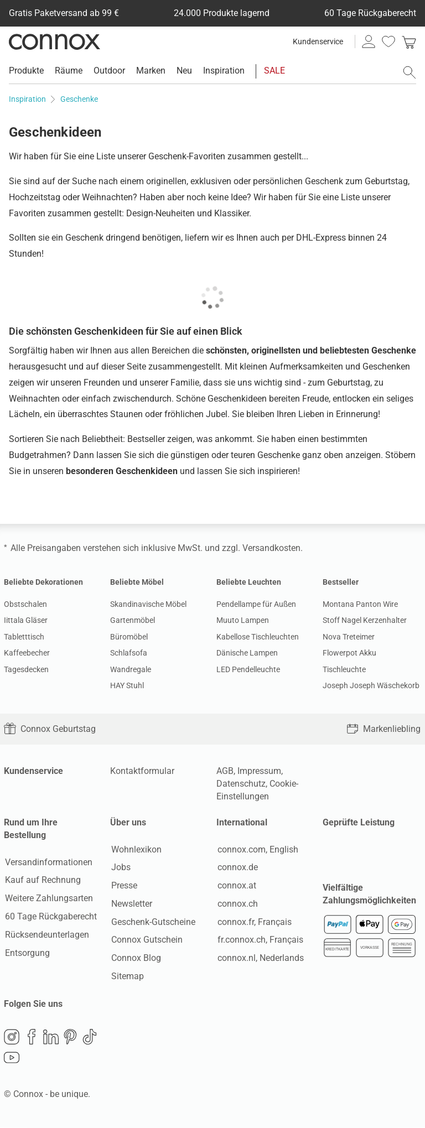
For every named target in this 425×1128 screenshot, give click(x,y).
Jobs (119, 867)
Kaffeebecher (27, 652)
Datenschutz (241, 783)
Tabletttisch (24, 636)
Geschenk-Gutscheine (152, 922)
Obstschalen (25, 604)
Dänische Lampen (247, 652)
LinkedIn (51, 1038)
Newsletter (130, 904)
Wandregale (130, 669)
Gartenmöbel (132, 620)
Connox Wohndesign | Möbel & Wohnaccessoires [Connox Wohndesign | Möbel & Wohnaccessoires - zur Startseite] (54, 41)
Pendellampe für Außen (256, 604)
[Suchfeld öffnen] (409, 72)
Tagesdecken (26, 669)
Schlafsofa (128, 652)
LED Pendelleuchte (248, 669)
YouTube (11, 1059)
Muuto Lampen (242, 620)
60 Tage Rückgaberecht (50, 917)
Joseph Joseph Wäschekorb (371, 685)
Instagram (11, 1038)
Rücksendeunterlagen (46, 935)
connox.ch (236, 904)
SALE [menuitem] (274, 70)
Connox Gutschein (146, 940)
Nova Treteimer (349, 636)
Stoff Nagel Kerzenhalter (365, 620)
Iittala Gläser (26, 620)
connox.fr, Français (253, 922)
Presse (123, 886)
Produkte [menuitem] (26, 70)
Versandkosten (271, 548)
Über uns (128, 822)
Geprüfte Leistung (359, 822)
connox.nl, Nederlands (259, 958)
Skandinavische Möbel (148, 604)
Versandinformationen (47, 862)
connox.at (235, 886)
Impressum (259, 771)
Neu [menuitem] (184, 70)
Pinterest (70, 1038)
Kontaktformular (142, 771)
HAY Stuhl (127, 685)
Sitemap (126, 976)
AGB (225, 771)
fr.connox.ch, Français (259, 940)
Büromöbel (129, 636)
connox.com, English (256, 849)
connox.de (236, 867)
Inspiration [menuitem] (224, 70)
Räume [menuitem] (68, 70)
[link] (409, 41)
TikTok (89, 1038)
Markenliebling (383, 729)
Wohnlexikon (135, 849)
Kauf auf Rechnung (42, 880)
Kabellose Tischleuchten (257, 636)
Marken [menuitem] (150, 70)
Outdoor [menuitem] (109, 70)
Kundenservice (318, 41)
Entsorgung (26, 953)
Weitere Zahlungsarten (48, 898)
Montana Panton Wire (360, 604)
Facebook (31, 1038)
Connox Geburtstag (50, 729)
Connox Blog (135, 958)
